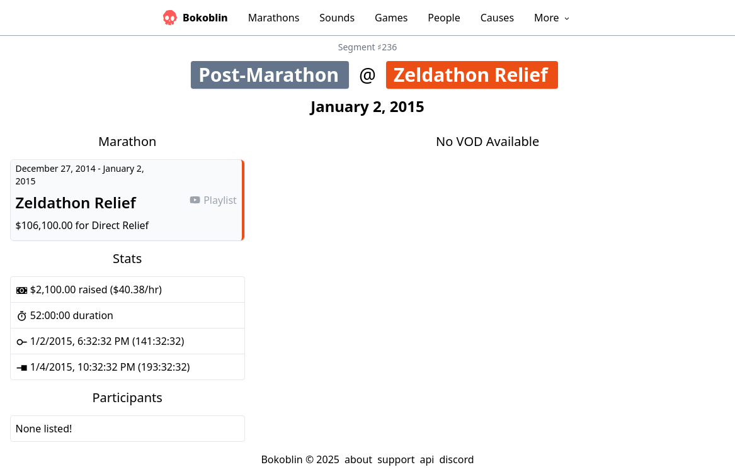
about (358, 459)
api (426, 459)
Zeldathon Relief (476, 74)
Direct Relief (120, 225)
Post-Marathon (272, 74)
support (395, 459)
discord (456, 459)
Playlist (213, 200)
